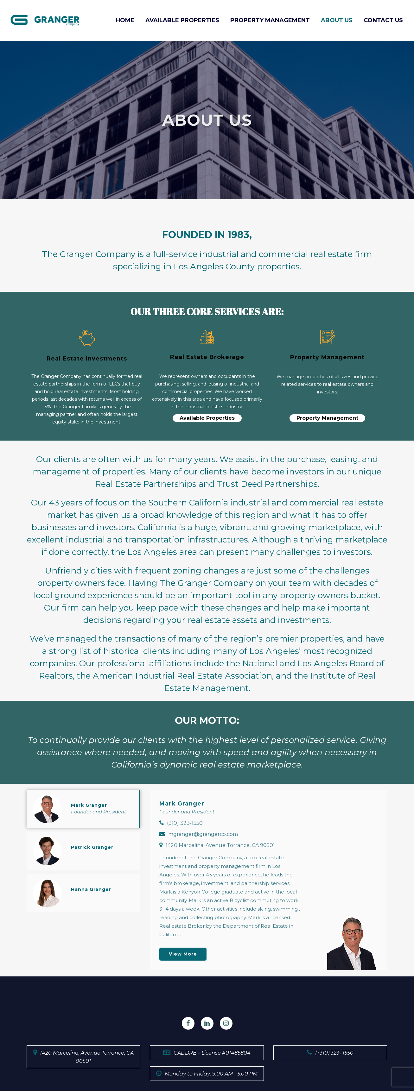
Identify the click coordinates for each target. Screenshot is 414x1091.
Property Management (327, 418)
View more (183, 954)
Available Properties (207, 418)
